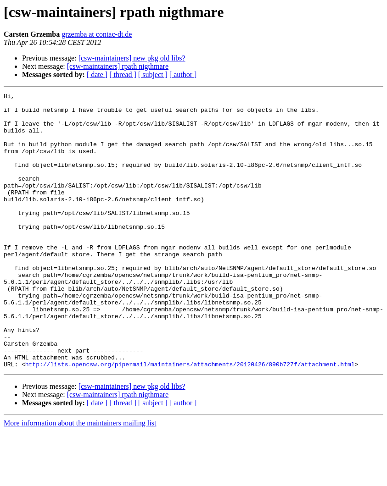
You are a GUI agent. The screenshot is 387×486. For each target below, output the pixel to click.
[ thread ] (122, 74)
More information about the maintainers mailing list (80, 478)
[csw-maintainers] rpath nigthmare (117, 66)
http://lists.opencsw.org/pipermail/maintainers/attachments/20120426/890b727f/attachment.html (190, 419)
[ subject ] (153, 74)
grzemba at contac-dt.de (97, 34)
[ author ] (183, 74)
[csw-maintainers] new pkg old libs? (132, 58)
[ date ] (97, 74)
